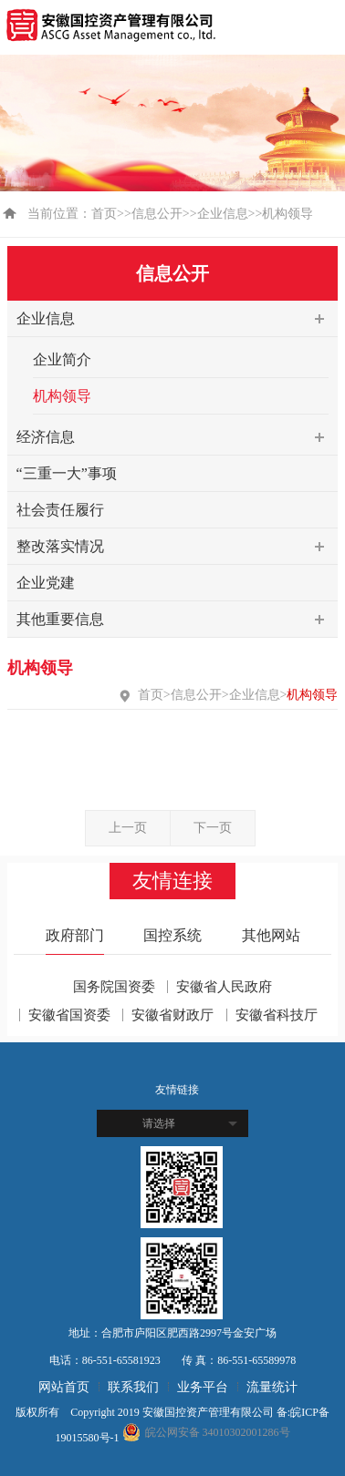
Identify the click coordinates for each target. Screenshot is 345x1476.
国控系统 (172, 935)
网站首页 (63, 1387)
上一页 (128, 828)
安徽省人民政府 (224, 986)
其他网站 (271, 935)
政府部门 (75, 935)
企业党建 (45, 582)
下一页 (212, 828)
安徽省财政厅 (172, 1015)
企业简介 (62, 359)
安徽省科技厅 (276, 1015)
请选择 (158, 1123)
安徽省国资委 (69, 1015)
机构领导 (62, 396)
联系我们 (133, 1387)
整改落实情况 (177, 546)
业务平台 (202, 1387)
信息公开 (157, 213)
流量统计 (272, 1387)
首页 (104, 213)
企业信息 (222, 213)
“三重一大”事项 (66, 473)
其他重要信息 (177, 619)
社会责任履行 (60, 510)
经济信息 (177, 437)
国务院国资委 (114, 986)
